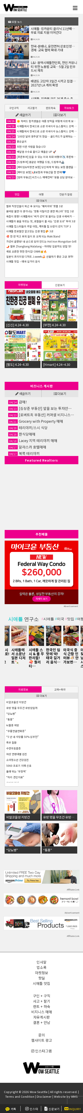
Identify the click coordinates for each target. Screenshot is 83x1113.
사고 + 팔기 (41, 1001)
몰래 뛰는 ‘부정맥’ (16, 771)
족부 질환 (11, 742)
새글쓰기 (23, 114)
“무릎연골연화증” (16, 731)
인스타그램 (41, 1050)
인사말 (41, 962)
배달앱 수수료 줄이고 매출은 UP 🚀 (31, 152)
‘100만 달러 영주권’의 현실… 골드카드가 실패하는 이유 (41, 136)
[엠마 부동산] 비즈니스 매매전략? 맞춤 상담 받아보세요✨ (41, 177)
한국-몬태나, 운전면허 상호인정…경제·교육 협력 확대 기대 (53, 48)
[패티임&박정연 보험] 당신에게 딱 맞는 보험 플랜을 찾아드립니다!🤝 (41, 167)
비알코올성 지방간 (16, 702)
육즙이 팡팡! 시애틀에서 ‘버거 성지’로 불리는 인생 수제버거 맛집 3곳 (41, 216)
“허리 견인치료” (15, 777)
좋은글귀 (16, 141)
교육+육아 (60, 689)
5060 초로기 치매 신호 (18, 765)
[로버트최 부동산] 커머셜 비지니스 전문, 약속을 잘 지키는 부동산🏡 (41, 414)
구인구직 (14, 108)
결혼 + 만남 (41, 1022)
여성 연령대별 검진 (16, 754)
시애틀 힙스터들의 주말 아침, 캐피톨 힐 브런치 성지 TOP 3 (38, 226)
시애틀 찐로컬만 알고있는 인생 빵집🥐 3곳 (29, 231)
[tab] (17, 194)
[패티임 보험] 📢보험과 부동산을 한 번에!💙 (36, 172)
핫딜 (41, 978)
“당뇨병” (11, 713)
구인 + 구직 (41, 995)
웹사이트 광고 (41, 1040)
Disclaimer (44, 1096)
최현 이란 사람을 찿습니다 (26, 147)
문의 (41, 1034)
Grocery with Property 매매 (35, 421)
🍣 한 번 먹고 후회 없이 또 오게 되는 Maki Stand (33, 236)
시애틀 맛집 (41, 983)
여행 (41, 194)
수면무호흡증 (13, 748)
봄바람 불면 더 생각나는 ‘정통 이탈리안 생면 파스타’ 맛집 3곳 (40, 211)
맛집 (17, 194)
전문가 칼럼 (65, 194)
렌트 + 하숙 (41, 1006)
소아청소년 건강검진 (17, 760)
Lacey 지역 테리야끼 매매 (32, 440)
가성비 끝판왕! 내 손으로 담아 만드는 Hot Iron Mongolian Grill (41, 241)
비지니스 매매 (41, 1011)
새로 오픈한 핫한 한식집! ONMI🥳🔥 (26, 251)
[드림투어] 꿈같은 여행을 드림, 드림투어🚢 (35, 162)
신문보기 (60, 285)
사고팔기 (32, 108)
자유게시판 (41, 1017)
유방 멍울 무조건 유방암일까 (21, 708)
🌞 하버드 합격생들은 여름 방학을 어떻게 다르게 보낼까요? (41, 121)
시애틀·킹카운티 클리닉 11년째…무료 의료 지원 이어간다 (53, 30)
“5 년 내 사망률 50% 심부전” (22, 737)
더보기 (41, 200)
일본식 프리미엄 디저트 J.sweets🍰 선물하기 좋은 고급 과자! (39, 256)
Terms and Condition (20, 1096)
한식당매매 (21, 434)
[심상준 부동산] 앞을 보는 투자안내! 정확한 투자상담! (41, 408)
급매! (17, 401)
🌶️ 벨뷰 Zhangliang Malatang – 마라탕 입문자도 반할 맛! (38, 246)
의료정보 (23, 689)
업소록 (41, 967)
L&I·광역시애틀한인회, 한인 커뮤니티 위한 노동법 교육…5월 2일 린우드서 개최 (54, 66)
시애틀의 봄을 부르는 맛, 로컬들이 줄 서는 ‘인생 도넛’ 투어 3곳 (40, 221)
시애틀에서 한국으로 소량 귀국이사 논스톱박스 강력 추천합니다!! (41, 126)
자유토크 (69, 108)
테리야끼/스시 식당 (28, 427)
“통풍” (10, 719)
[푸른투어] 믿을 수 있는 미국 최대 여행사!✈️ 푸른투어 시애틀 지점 (41, 157)
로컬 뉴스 (15, 22)
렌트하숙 (51, 108)
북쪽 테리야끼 (24, 453)
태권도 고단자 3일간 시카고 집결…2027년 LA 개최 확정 (53, 83)
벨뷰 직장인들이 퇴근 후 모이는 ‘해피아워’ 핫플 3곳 (34, 206)
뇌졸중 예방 (12, 725)
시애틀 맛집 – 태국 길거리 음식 (23, 261)
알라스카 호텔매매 (27, 447)
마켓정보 (23, 285)
